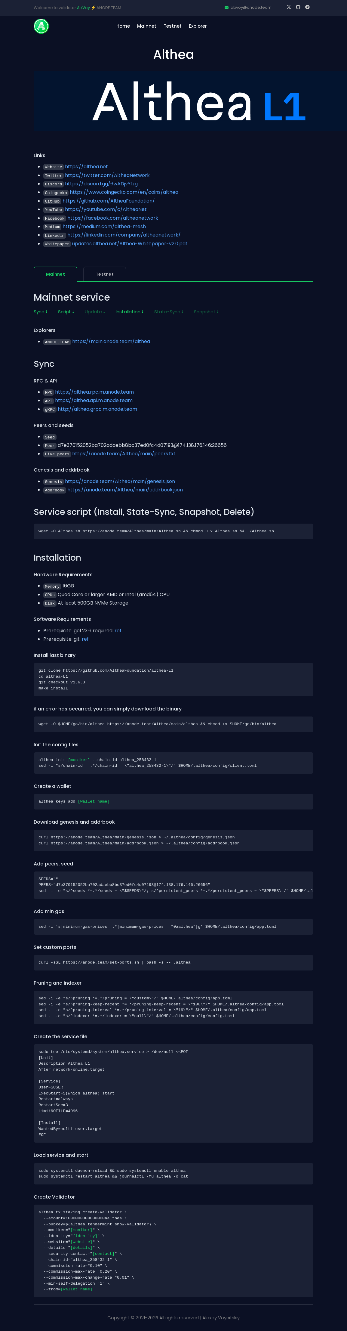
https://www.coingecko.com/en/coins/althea (124, 192)
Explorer (198, 26)
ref (118, 630)
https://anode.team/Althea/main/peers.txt (124, 453)
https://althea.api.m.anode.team (94, 400)
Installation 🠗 (129, 311)
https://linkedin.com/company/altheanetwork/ (124, 234)
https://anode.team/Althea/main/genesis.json (120, 481)
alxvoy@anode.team (248, 7)
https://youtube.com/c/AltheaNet (106, 209)
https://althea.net (86, 166)
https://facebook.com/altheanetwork (112, 218)
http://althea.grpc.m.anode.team (97, 409)
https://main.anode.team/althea (111, 341)
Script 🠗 (66, 311)
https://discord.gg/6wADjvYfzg (101, 183)
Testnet (173, 26)
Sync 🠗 (40, 311)
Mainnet (146, 26)
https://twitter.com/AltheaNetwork (107, 175)
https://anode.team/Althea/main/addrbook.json (125, 489)
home (123, 26)
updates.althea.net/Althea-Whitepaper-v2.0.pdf (129, 243)
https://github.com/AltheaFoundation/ (109, 200)
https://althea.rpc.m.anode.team (94, 391)
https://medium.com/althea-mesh (104, 226)
